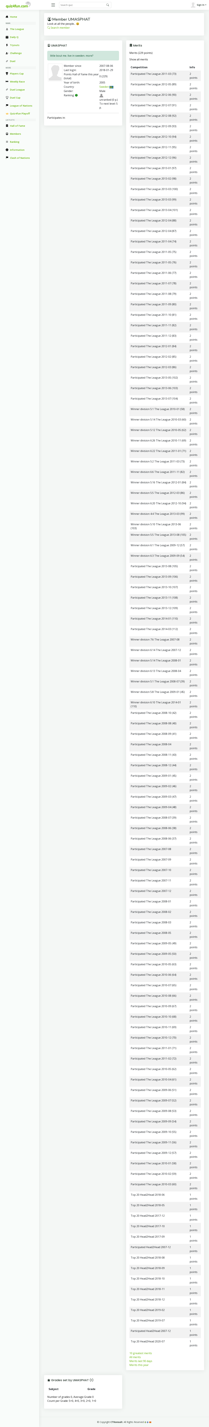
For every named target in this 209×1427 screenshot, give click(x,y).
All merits (135, 1357)
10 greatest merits (140, 1353)
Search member (58, 27)
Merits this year (139, 1365)
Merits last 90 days (140, 1361)
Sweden (106, 87)
